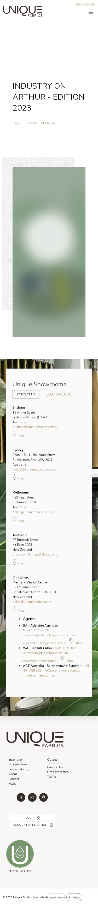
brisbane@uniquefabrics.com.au (36, 427)
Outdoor (53, 760)
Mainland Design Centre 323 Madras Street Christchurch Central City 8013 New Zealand (34, 587)
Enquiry (74, 897)
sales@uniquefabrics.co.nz (32, 602)
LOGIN (12, 816)
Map (18, 434)
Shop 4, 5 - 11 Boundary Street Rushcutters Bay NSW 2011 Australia (34, 457)
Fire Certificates (58, 772)
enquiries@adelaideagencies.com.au (49, 635)
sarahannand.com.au (40, 675)
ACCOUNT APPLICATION (25, 823)
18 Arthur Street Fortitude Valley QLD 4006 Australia (31, 414)
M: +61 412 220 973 (37, 630)
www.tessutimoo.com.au (40, 661)
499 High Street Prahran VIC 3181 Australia (25, 499)
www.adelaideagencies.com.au (45, 643)
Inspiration (16, 760)
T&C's (51, 777)
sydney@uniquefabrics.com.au (34, 469)
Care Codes (55, 767)
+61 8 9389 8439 (65, 648)
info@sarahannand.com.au (61, 670)
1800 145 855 (85, 4)
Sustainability (18, 769)
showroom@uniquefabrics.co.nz (35, 554)
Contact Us (25, 391)
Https (12, 784)
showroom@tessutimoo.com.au (45, 653)
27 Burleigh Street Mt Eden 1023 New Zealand (25, 542)
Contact (13, 779)
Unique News (18, 764)
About (12, 774)
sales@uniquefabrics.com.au (33, 512)
